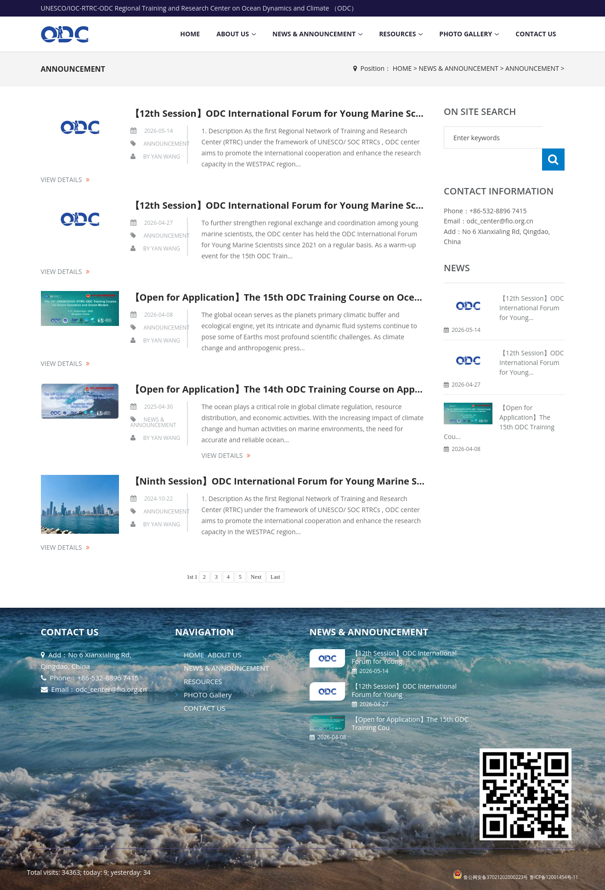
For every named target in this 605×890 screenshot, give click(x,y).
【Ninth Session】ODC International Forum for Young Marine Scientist (290, 481)
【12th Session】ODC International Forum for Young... (531, 286)
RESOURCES (397, 33)
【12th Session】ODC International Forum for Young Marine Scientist (288, 113)
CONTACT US (535, 33)
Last (275, 577)
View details (61, 179)
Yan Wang (165, 156)
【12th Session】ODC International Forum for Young (404, 657)
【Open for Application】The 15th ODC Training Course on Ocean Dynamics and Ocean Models (345, 297)
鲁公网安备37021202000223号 (496, 877)
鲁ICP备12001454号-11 (554, 877)
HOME (190, 33)
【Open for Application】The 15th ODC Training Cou (410, 723)
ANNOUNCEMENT (73, 69)
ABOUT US (232, 33)
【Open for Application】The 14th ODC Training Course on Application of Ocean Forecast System (350, 389)
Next (256, 577)
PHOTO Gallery (465, 33)
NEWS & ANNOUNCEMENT (314, 33)
